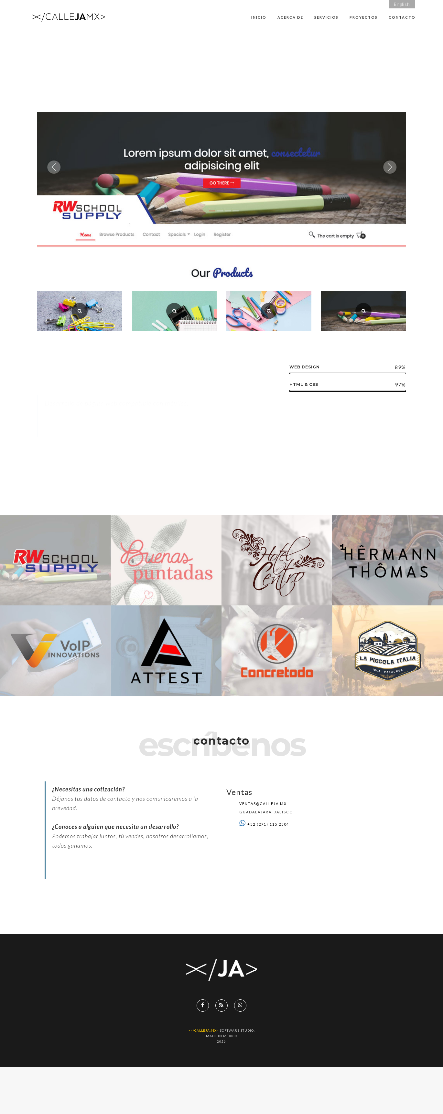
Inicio (258, 17)
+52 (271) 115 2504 (268, 824)
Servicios (326, 17)
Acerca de (290, 17)
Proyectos (364, 17)
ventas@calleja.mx (263, 803)
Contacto (402, 17)
